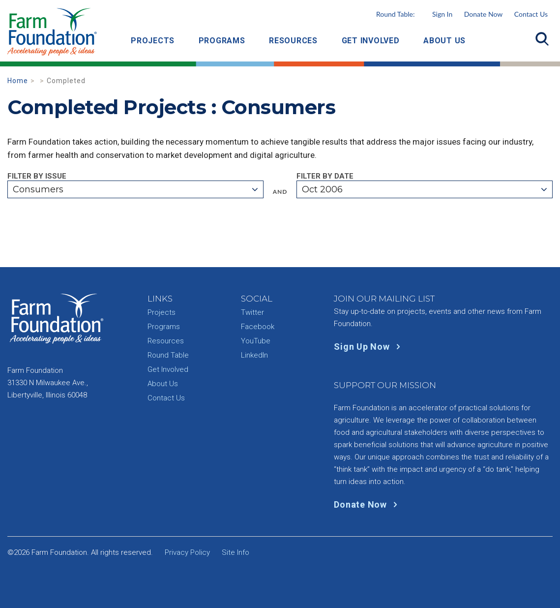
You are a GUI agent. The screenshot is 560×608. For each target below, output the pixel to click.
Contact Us (531, 14)
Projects (153, 40)
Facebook (257, 326)
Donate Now (483, 14)
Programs (222, 40)
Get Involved (371, 40)
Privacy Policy (187, 552)
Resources (293, 40)
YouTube (255, 340)
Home (17, 81)
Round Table (168, 355)
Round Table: (414, 14)
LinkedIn (254, 355)
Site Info (235, 552)
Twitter (252, 312)
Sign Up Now (369, 346)
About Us (444, 40)
